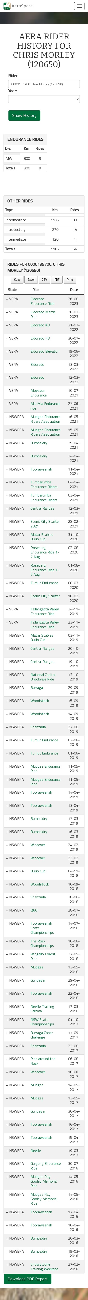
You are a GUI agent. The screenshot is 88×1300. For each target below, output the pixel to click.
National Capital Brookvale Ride (43, 677)
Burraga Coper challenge (42, 1035)
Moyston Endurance (39, 393)
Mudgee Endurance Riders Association (46, 419)
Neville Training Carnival (42, 1009)
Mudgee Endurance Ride (46, 768)
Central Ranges (42, 508)
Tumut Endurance (44, 583)
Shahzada (38, 727)
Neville (36, 1150)
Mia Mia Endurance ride (45, 406)
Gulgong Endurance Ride (46, 1166)
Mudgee (37, 967)
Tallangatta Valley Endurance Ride (45, 611)
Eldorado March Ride (43, 314)
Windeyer (38, 845)
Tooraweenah (41, 469)
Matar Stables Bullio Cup (42, 537)
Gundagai (38, 980)
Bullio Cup (38, 871)
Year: (12, 91)
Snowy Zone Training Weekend (44, 1266)
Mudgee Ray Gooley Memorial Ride (44, 1181)
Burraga (37, 687)
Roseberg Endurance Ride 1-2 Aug (45, 552)
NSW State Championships (42, 1022)
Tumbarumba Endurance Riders (44, 484)
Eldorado (37, 364)
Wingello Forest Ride (43, 956)
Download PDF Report (28, 1279)
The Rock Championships (42, 943)
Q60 (34, 910)
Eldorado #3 (40, 325)
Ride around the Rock (43, 1061)
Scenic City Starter (45, 596)
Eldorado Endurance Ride (42, 301)
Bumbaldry (39, 443)
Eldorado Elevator (45, 351)
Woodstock (40, 700)
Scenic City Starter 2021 (45, 524)
